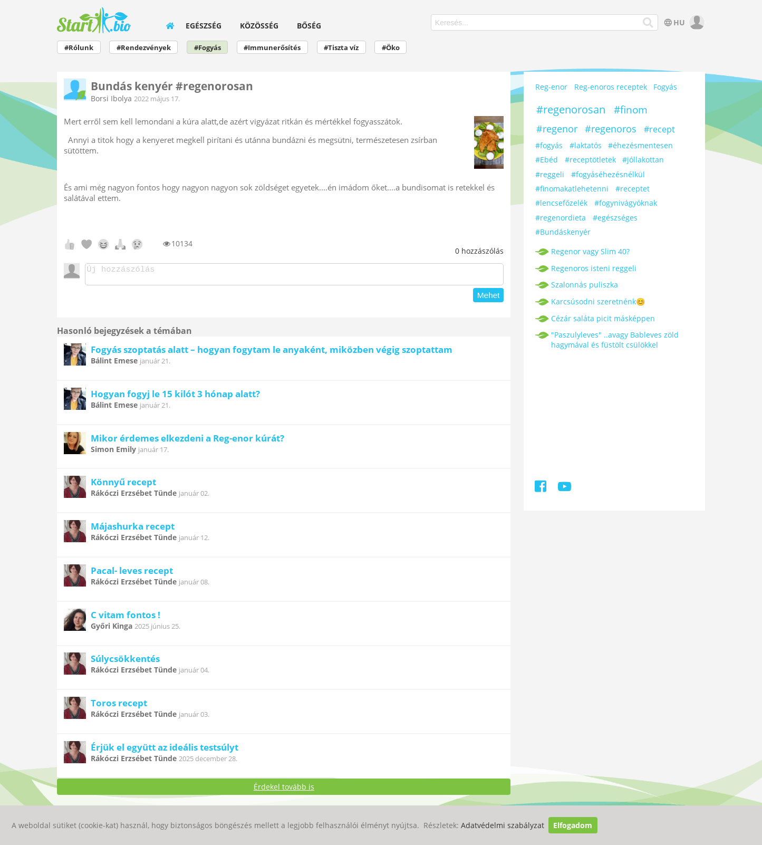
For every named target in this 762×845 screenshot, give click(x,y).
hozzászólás (479, 251)
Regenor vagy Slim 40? (590, 251)
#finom (631, 110)
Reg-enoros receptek (610, 87)
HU (673, 22)
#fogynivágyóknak (625, 203)
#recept (659, 129)
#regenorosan (570, 109)
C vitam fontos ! (125, 618)
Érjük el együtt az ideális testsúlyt (164, 750)
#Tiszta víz (341, 47)
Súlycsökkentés (125, 662)
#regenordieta (560, 218)
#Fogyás (207, 47)
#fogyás (549, 145)
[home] (170, 26)
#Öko (391, 47)
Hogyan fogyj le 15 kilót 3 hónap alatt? (175, 397)
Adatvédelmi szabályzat (502, 825)
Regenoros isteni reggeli (593, 268)
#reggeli (549, 174)
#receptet (632, 189)
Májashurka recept (133, 529)
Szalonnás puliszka (584, 285)
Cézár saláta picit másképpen (603, 318)
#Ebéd (546, 160)
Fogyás (665, 87)
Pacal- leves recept (132, 574)
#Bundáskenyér (563, 232)
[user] (696, 22)
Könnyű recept (123, 485)
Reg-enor (551, 87)
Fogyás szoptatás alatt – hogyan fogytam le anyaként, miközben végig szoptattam (271, 353)
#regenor (556, 128)
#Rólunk (78, 47)
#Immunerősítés (272, 47)
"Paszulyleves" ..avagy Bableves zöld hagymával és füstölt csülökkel (615, 340)
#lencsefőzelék (561, 203)
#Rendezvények (144, 47)
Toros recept (119, 706)
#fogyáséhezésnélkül (608, 174)
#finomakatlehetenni (572, 189)
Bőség (309, 26)
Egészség (203, 26)
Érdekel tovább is (284, 790)
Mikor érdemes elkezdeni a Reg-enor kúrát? (187, 441)
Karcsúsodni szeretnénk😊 (598, 301)
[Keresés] (648, 22)
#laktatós (586, 145)
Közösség (259, 26)
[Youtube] (564, 488)
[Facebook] (541, 488)
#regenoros (610, 128)
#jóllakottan (643, 160)
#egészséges (615, 218)
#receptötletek (590, 160)
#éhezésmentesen (640, 145)
